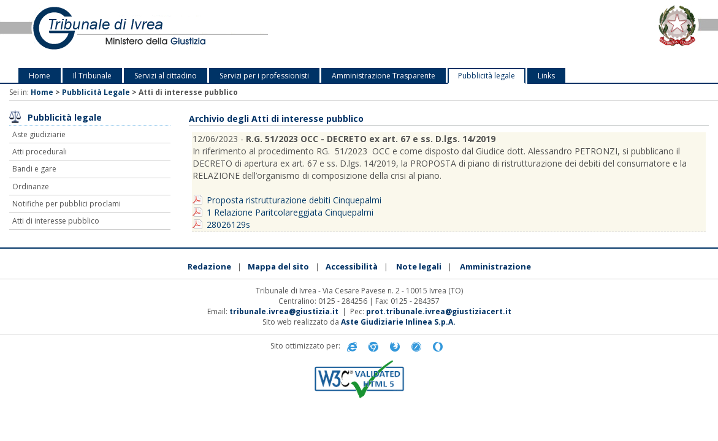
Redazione (209, 266)
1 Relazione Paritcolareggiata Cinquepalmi (290, 212)
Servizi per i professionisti (264, 75)
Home (39, 75)
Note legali (418, 266)
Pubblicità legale (486, 75)
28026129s (228, 224)
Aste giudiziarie (39, 134)
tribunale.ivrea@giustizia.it (283, 311)
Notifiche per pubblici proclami (66, 203)
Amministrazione (495, 266)
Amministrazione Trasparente (383, 75)
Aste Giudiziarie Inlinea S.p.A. (398, 322)
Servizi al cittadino (165, 75)
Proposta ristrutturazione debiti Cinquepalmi (294, 200)
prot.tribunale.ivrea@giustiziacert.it (438, 311)
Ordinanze (30, 186)
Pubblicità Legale (96, 92)
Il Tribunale (92, 75)
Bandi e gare (34, 169)
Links (546, 75)
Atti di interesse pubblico (55, 221)
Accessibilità (352, 266)
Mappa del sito (278, 266)
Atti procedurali (39, 151)
